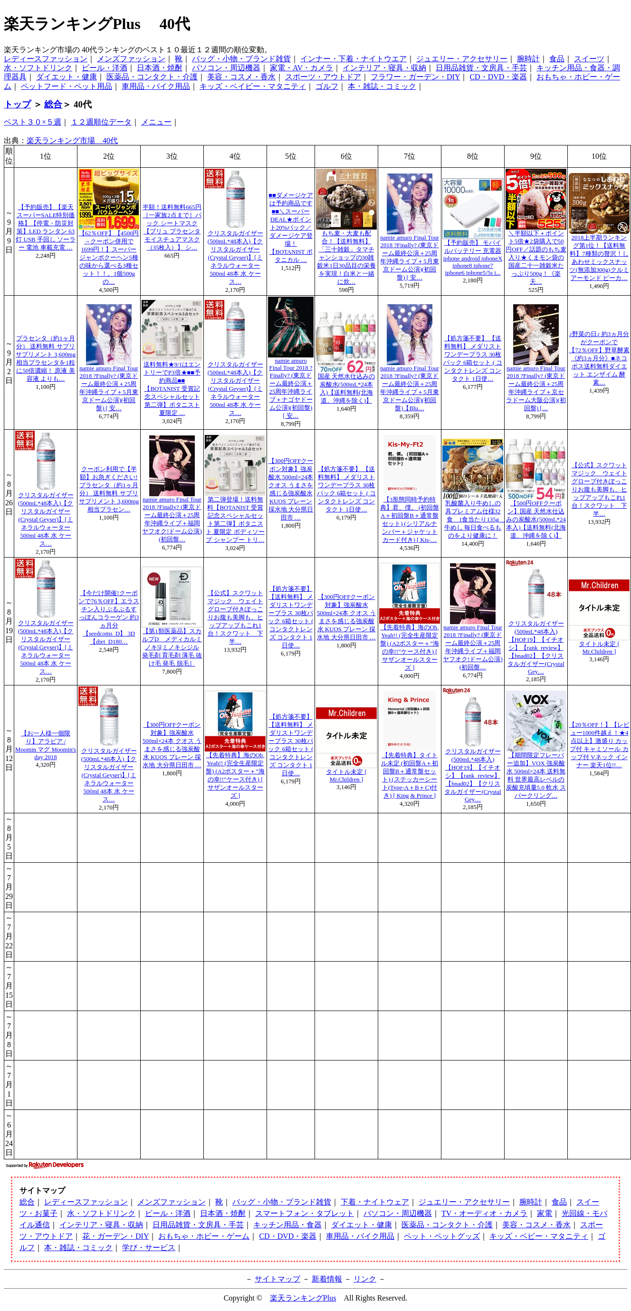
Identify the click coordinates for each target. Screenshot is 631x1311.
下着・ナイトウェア (375, 1202)
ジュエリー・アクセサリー (461, 59)
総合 (53, 104)
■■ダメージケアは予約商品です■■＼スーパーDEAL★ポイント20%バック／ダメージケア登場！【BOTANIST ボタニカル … (290, 227)
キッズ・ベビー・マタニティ (538, 1236)
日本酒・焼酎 (159, 68)
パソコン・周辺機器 (226, 68)
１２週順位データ (101, 122)
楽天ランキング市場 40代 (72, 140)
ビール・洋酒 (104, 68)
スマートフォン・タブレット (304, 1213)
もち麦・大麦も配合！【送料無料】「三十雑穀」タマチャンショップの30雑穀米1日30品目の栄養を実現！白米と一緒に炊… (346, 257)
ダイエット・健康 (66, 77)
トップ (17, 104)
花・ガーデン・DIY (115, 1236)
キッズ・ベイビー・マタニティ (253, 86)
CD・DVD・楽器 (498, 77)
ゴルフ (327, 86)
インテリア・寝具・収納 (384, 68)
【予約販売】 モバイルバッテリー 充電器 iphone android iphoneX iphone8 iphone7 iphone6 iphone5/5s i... (472, 258)
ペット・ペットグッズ (442, 1236)
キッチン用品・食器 (287, 1225)
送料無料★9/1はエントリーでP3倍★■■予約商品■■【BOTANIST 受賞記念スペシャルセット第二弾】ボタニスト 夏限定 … (172, 388)
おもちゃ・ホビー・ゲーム (203, 1236)
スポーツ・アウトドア (323, 77)
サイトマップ (277, 1279)
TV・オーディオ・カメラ (484, 1213)
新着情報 (327, 1279)
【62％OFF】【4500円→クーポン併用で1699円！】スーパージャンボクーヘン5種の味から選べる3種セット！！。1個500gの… (109, 257)
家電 (544, 1213)
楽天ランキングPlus (303, 1298)
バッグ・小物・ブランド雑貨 (241, 59)
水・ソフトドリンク (38, 68)
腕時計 (528, 59)
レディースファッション (45, 59)
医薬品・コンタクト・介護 (152, 77)
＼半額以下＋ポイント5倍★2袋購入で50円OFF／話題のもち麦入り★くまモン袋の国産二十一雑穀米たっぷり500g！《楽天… (536, 257)
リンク (365, 1279)
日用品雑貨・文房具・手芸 (481, 68)
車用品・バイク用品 (156, 86)
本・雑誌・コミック (382, 86)
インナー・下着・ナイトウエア (353, 59)
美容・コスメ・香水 (241, 77)
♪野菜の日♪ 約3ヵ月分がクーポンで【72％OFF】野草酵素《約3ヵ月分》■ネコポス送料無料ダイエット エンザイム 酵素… (599, 358)
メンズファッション (131, 59)
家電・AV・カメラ (301, 68)
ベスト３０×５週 (32, 122)
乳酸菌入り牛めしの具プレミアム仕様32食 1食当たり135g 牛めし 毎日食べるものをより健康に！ (474, 519)
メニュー (156, 122)
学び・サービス (148, 1248)
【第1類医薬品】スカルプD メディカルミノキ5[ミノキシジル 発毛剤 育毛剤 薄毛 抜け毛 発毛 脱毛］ (172, 647)
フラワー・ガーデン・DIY (415, 77)
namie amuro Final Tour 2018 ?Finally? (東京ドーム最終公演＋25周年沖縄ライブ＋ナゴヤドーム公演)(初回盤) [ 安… (291, 388)
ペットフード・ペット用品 (66, 86)
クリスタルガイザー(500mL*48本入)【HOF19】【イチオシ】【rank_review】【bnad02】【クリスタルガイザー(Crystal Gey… (535, 647)
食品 (556, 59)
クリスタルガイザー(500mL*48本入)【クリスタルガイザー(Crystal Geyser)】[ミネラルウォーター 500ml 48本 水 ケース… (235, 257)
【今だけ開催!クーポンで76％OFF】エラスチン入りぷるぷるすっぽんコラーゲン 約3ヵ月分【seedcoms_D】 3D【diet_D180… (108, 617)
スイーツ (589, 59)
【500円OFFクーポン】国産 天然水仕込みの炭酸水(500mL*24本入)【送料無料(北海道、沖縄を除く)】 (536, 519)
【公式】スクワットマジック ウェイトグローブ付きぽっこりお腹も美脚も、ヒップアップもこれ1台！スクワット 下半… (599, 489)
